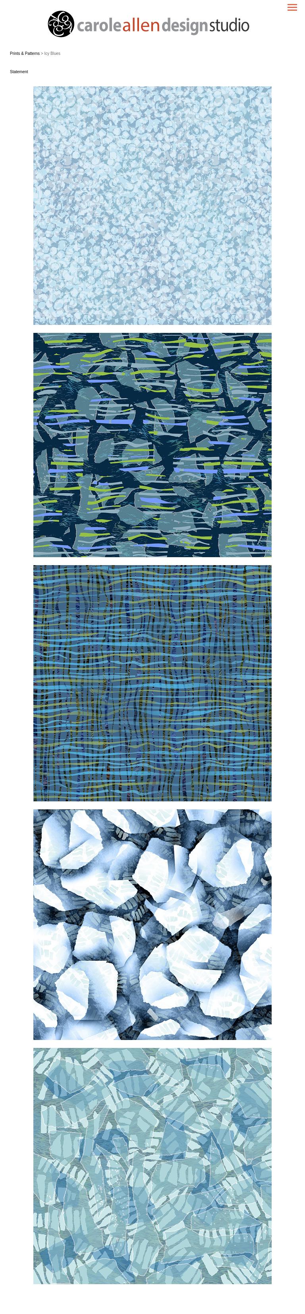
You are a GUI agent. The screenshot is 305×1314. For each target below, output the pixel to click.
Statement (19, 72)
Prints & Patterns (25, 53)
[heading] (152, 25)
